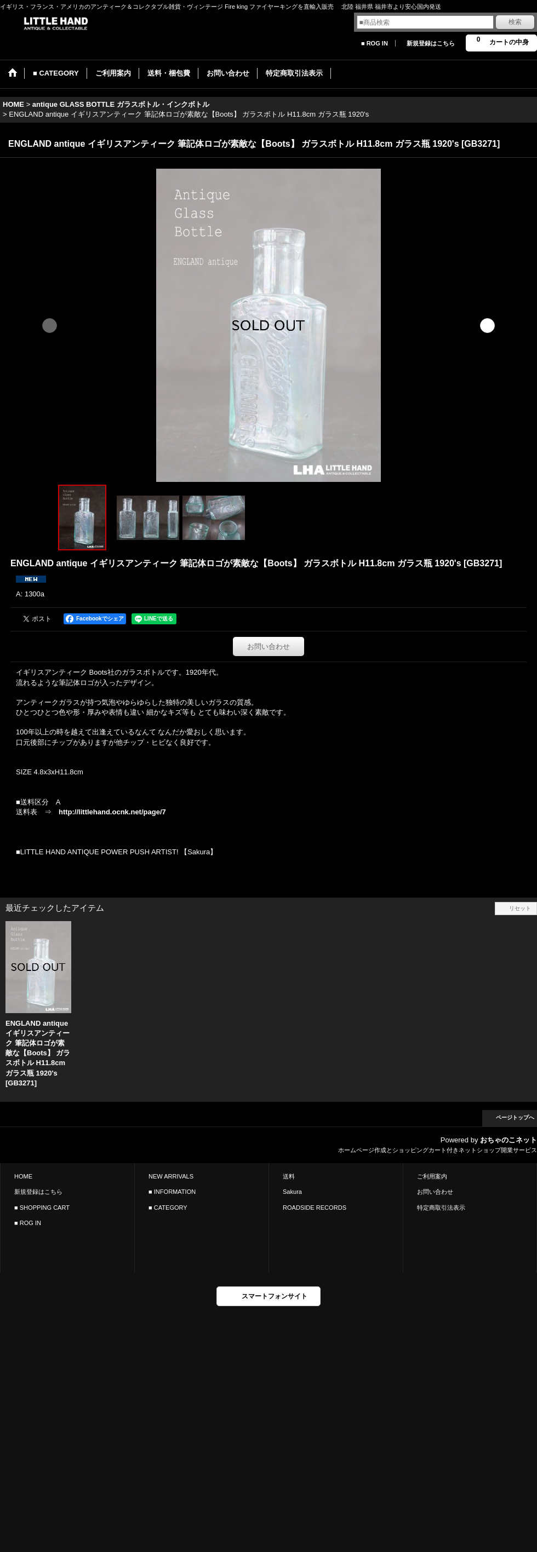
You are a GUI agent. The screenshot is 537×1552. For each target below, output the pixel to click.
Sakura (292, 1191)
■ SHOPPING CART (42, 1207)
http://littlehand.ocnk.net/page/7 (112, 812)
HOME (23, 1176)
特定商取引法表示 (441, 1207)
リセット (520, 908)
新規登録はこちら (431, 43)
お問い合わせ (268, 646)
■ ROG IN (374, 43)
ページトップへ (515, 1117)
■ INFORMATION (172, 1191)
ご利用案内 (432, 1176)
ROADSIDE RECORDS (314, 1207)
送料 (289, 1176)
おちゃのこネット (508, 1140)
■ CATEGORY (167, 1207)
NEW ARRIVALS (170, 1176)
